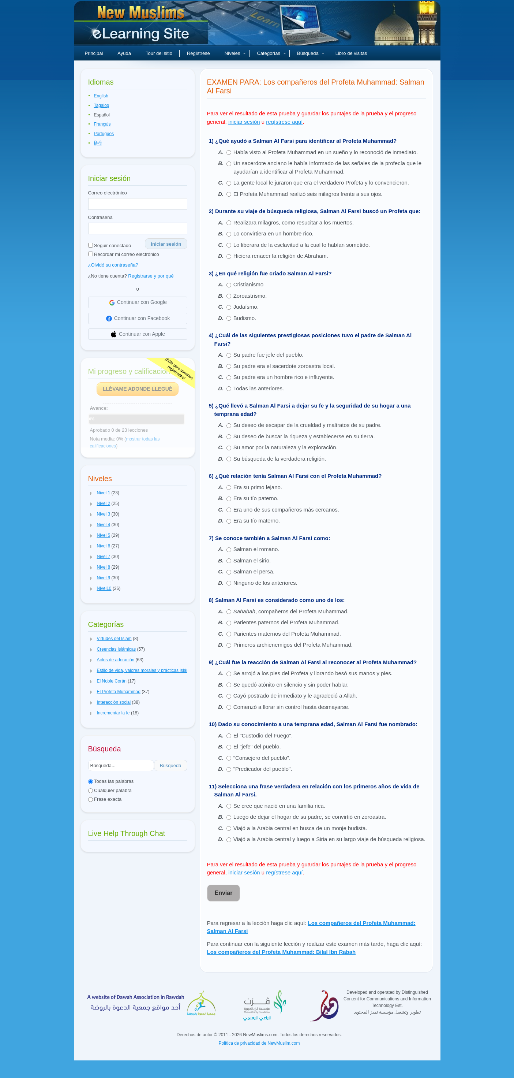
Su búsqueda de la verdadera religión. (279, 459)
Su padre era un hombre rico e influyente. (283, 377)
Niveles (235, 53)
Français (102, 124)
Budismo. (244, 318)
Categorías (271, 53)
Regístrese (198, 53)
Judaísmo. (246, 307)
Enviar (224, 893)
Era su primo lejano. (257, 487)
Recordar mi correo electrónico (123, 254)
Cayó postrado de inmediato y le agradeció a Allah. (295, 695)
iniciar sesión (244, 122)
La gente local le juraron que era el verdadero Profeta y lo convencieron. (321, 182)
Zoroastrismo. (250, 296)
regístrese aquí (284, 122)
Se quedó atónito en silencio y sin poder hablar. (291, 684)
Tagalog (101, 105)
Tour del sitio (159, 53)
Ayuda (124, 53)
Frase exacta (105, 799)
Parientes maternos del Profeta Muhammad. (287, 634)
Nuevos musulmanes (142, 25)
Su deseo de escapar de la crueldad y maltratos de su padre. (307, 425)
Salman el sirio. (252, 560)
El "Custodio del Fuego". (263, 735)
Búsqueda (310, 53)
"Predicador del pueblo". (262, 769)
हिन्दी (98, 143)
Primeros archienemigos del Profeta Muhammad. (293, 645)
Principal (94, 53)
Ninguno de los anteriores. (265, 583)
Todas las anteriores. (258, 388)
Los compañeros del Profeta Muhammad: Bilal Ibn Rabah (281, 952)
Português (104, 133)
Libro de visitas (351, 53)
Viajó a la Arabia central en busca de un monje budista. (300, 828)
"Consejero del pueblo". (262, 758)
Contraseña (100, 217)
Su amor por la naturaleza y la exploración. (285, 447)
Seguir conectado (109, 245)
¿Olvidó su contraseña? (113, 265)
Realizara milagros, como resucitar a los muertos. (293, 222)
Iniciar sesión (166, 244)
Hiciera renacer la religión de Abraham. (280, 256)
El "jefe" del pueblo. (257, 746)
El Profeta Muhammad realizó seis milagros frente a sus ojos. (308, 194)
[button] (91, 493)
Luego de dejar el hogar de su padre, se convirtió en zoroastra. (309, 817)
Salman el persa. (254, 571)
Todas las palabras (111, 781)
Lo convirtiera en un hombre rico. (273, 233)
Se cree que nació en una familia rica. (279, 806)
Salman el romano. (256, 549)
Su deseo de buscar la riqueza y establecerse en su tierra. (304, 436)
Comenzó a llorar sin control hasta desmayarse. (291, 707)
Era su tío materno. (256, 520)
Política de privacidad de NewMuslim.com (259, 1043)
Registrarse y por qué (150, 276)
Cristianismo (248, 284)
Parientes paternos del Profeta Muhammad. (286, 622)
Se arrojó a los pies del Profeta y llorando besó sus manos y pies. (313, 673)
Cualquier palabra (110, 790)
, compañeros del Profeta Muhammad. (291, 611)
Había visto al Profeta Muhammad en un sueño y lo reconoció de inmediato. (325, 152)
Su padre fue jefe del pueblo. (268, 355)
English (101, 95)
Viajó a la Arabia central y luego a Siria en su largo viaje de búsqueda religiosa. (329, 839)
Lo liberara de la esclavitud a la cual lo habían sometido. (301, 245)
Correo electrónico (107, 193)
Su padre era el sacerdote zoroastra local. (284, 366)
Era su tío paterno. (255, 498)
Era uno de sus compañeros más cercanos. (286, 509)
